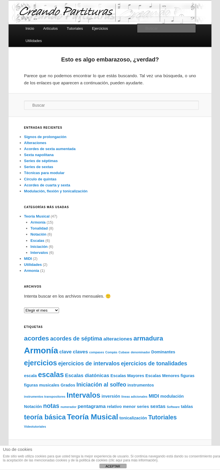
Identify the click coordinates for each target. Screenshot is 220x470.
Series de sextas (38, 167)
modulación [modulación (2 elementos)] (172, 396)
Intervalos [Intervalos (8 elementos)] (83, 395)
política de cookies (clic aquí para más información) (118, 460)
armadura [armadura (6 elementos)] (148, 338)
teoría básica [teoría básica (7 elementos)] (45, 417)
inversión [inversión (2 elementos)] (110, 396)
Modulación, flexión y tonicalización (56, 191)
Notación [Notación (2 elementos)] (33, 406)
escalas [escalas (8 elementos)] (51, 375)
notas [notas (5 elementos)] (51, 406)
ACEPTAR (112, 466)
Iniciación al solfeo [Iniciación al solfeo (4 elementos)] (101, 384)
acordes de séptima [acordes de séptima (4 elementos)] (76, 338)
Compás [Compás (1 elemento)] (111, 352)
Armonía (38, 222)
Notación (38, 234)
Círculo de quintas (40, 179)
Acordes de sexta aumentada (50, 149)
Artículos (50, 28)
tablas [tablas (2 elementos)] (187, 406)
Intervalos (39, 252)
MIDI (28, 258)
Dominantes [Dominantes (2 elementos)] (163, 352)
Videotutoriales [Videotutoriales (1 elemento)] (35, 426)
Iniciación (39, 246)
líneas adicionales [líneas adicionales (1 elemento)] (134, 396)
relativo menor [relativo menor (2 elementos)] (121, 406)
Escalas (37, 240)
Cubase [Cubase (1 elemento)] (124, 352)
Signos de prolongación (45, 137)
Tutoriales (75, 28)
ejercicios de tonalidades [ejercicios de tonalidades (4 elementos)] (154, 363)
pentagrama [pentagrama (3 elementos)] (92, 406)
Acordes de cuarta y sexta (47, 185)
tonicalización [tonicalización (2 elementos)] (133, 418)
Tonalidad (39, 228)
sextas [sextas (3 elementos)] (158, 406)
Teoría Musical (37, 216)
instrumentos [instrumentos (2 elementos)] (140, 385)
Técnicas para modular (44, 173)
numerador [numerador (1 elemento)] (68, 407)
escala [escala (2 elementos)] (30, 375)
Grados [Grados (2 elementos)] (67, 385)
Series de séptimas (41, 161)
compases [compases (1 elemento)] (96, 352)
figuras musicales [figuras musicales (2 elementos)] (41, 385)
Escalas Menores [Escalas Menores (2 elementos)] (162, 375)
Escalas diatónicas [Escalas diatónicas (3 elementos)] (87, 375)
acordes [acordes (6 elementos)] (36, 338)
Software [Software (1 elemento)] (173, 407)
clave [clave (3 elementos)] (65, 352)
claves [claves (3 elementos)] (80, 352)
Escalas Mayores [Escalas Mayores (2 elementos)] (127, 375)
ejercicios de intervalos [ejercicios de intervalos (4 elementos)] (89, 363)
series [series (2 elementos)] (143, 406)
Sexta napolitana (39, 155)
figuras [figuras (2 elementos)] (187, 375)
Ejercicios (100, 28)
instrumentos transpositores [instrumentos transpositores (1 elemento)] (44, 396)
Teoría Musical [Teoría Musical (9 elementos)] (92, 417)
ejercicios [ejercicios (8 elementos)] (40, 363)
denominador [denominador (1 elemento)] (140, 352)
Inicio (29, 28)
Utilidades (33, 41)
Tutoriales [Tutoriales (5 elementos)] (162, 417)
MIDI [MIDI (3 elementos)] (154, 396)
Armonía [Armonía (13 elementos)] (41, 350)
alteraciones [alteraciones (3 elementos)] (117, 339)
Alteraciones (35, 143)
